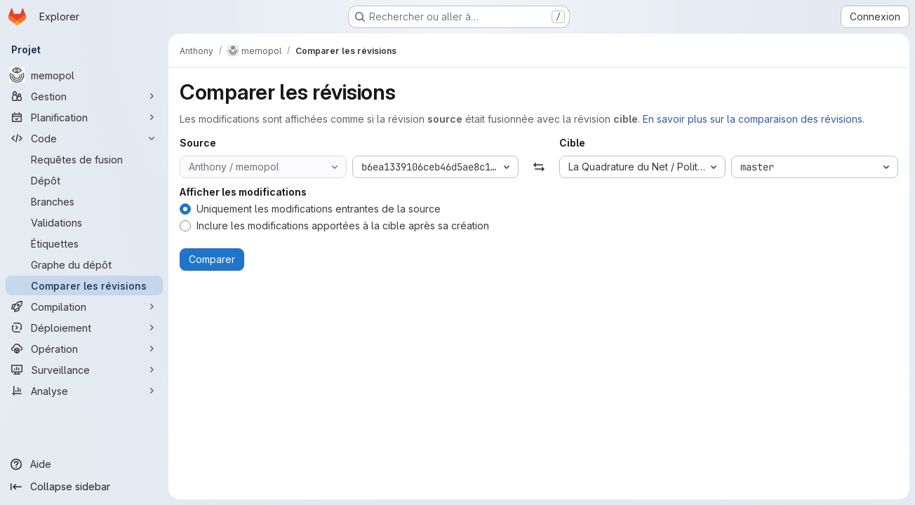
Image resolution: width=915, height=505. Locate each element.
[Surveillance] (84, 369)
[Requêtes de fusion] (84, 159)
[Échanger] (538, 167)
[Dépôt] (84, 180)
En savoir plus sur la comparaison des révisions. (753, 119)
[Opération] (84, 348)
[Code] (84, 138)
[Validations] (84, 222)
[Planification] (84, 117)
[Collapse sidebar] (84, 487)
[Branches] (84, 201)
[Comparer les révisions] (84, 285)
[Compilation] (84, 306)
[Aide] (84, 464)
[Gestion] (84, 96)
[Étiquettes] (84, 243)
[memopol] (84, 75)
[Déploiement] (84, 327)
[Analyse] (84, 390)
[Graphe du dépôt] (84, 264)
